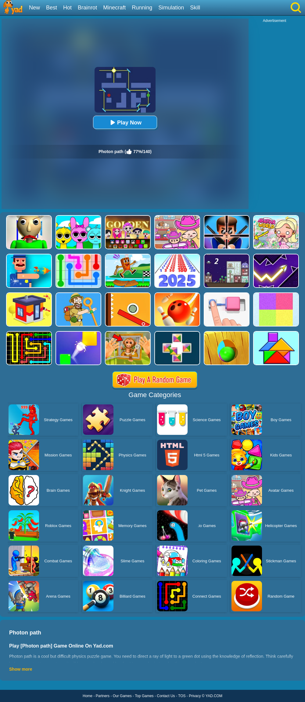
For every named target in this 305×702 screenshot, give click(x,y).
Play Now (125, 122)
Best (51, 8)
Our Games (122, 696)
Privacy (195, 696)
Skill (195, 8)
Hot (67, 8)
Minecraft (114, 8)
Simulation (171, 8)
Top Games (144, 696)
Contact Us (166, 696)
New (34, 8)
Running (142, 8)
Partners (102, 696)
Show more (20, 669)
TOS (181, 696)
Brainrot (87, 8)
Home (87, 696)
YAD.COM (214, 696)
